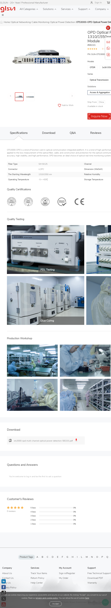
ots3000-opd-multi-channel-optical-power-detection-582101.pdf (46, 440)
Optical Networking (21, 22)
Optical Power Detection (62, 22)
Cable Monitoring (40, 22)
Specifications (19, 134)
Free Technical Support (99, 573)
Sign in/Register (67, 573)
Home (7, 22)
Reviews (95, 133)
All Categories (27, 9)
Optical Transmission (99, 80)
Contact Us (8, 578)
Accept (55, 603)
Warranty (92, 582)
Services (66, 9)
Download (48, 133)
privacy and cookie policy (47, 598)
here (87, 598)
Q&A (73, 133)
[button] (2, 15)
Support (82, 9)
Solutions (48, 9)
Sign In (98, 2)
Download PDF (95, 578)
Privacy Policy (9, 587)
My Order (63, 578)
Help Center (37, 582)
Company (100, 9)
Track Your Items (39, 573)
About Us (7, 573)
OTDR (92, 67)
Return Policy (37, 578)
